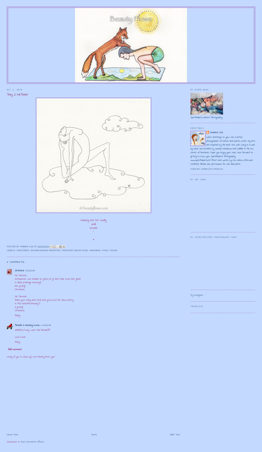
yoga (105, 250)
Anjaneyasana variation (45, 250)
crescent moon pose (75, 250)
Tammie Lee (216, 132)
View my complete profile (206, 169)
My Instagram (196, 295)
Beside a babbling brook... (28, 325)
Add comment (15, 349)
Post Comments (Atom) (32, 442)
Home (94, 434)
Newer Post (12, 434)
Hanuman (94, 250)
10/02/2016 (30, 270)
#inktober (23, 250)
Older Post (175, 434)
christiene (19, 270)
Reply (17, 315)
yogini (113, 250)
